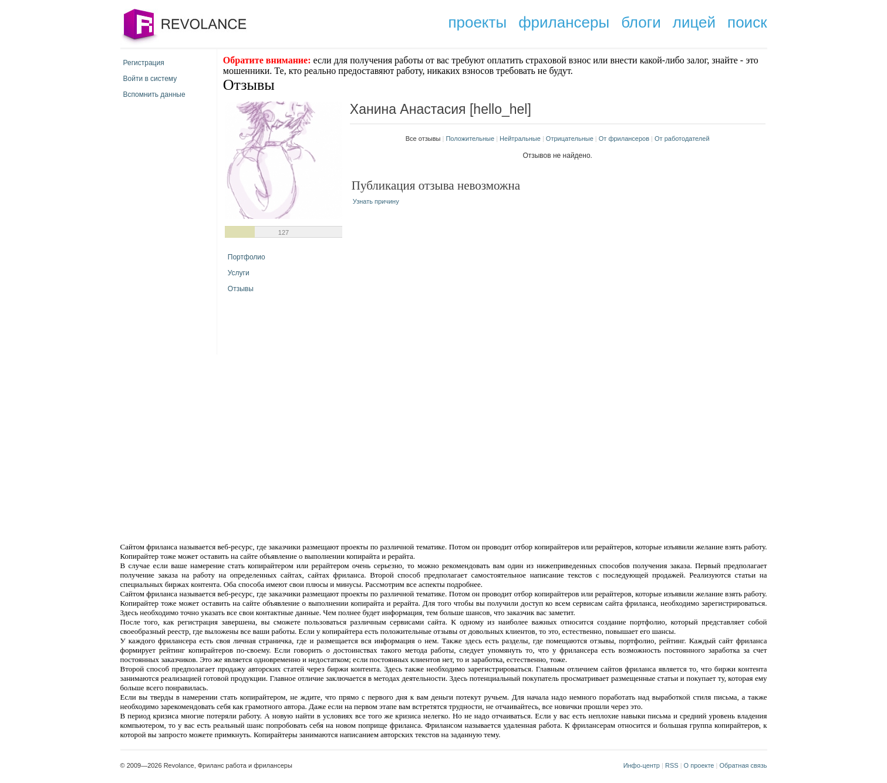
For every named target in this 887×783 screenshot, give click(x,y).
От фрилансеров (624, 138)
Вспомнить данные (154, 94)
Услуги (238, 273)
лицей (694, 22)
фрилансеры (563, 22)
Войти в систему (150, 79)
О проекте (699, 765)
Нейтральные (520, 138)
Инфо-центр (641, 765)
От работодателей (682, 138)
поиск (747, 22)
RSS (672, 765)
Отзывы (241, 289)
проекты (477, 22)
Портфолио (246, 257)
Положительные (470, 138)
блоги (641, 22)
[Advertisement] (344, 447)
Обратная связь (743, 765)
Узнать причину (376, 201)
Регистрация (143, 63)
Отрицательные (569, 138)
